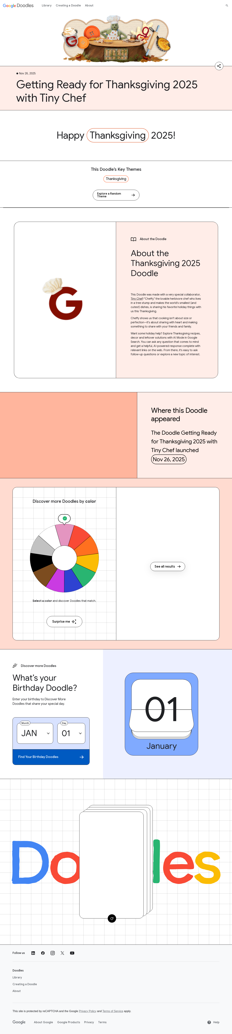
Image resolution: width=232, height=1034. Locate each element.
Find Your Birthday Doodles (51, 757)
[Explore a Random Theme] (116, 195)
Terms (102, 1022)
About (89, 5)
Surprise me (64, 621)
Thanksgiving (118, 135)
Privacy (89, 1022)
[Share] (219, 66)
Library (47, 5)
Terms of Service (112, 1011)
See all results (168, 566)
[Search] (227, 5)
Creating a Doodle (68, 5)
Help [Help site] (213, 1022)
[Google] (19, 1022)
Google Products (68, 1022)
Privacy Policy (87, 1011)
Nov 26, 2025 (169, 459)
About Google (43, 1022)
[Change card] (112, 918)
